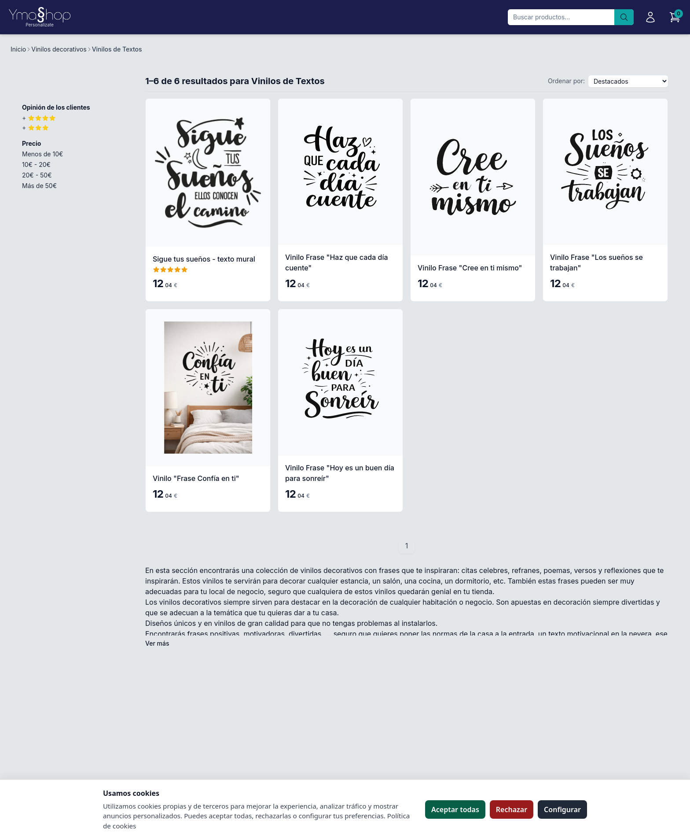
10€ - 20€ (36, 164)
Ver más (157, 643)
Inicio (18, 49)
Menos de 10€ (42, 154)
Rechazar (511, 809)
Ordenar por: (566, 81)
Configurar (562, 809)
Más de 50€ (39, 185)
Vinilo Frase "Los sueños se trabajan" (596, 262)
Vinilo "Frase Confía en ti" (196, 478)
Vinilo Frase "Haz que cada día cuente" (336, 262)
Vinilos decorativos (58, 49)
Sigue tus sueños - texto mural (204, 259)
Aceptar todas (455, 809)
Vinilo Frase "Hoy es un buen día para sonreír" (339, 473)
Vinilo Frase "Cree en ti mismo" (470, 267)
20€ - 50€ (36, 175)
